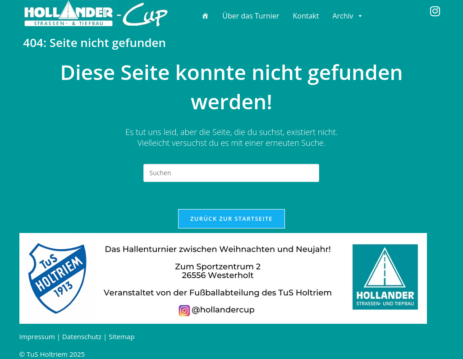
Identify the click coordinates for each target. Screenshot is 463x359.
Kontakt (306, 16)
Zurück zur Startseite (231, 218)
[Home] (205, 16)
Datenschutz (81, 336)
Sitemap (121, 336)
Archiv (347, 16)
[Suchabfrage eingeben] (231, 173)
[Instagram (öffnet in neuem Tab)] (435, 11)
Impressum (37, 336)
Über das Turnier (250, 16)
